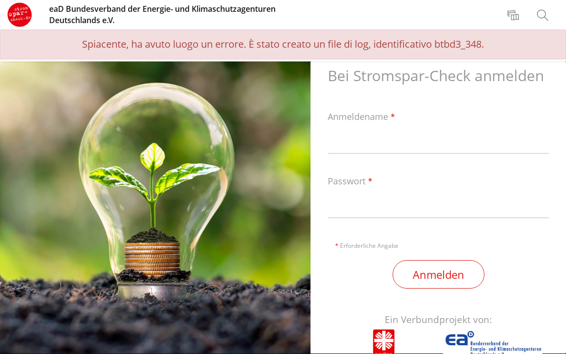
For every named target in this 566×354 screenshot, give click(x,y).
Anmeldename (361, 117)
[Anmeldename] (438, 140)
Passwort (350, 181)
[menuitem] (514, 15)
